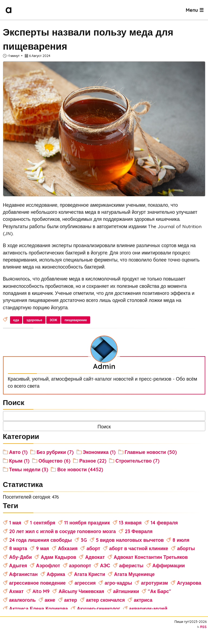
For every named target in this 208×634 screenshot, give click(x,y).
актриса (143, 600)
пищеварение (75, 320)
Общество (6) (54, 461)
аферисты (131, 565)
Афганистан (23, 574)
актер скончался (105, 600)
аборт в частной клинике (138, 548)
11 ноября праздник (87, 522)
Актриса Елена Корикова (38, 608)
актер (70, 600)
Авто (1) (18, 452)
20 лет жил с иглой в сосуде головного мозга (62, 531)
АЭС (105, 565)
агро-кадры (118, 583)
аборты (186, 548)
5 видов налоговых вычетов (130, 540)
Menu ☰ (195, 10)
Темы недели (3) (28, 469)
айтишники (126, 591)
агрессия (85, 583)
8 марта (18, 548)
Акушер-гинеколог (98, 608)
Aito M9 (41, 591)
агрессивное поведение (37, 583)
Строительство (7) (137, 461)
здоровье (34, 320)
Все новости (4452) (80, 469)
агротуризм (154, 583)
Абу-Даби (20, 557)
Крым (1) (19, 461)
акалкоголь (22, 600)
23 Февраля (139, 531)
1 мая (15, 522)
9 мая (42, 548)
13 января (130, 522)
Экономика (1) (99, 452)
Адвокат (95, 557)
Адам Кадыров (58, 557)
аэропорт (80, 565)
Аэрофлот (48, 565)
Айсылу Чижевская (81, 591)
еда (16, 320)
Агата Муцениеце (134, 574)
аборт (93, 548)
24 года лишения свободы (40, 540)
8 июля (181, 540)
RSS (203, 627)
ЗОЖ (53, 320)
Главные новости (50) (151, 452)
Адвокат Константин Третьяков (151, 557)
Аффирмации (168, 565)
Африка (56, 574)
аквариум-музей (148, 608)
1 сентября (42, 522)
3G (84, 540)
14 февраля (164, 522)
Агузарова (189, 583)
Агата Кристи (89, 574)
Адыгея (18, 565)
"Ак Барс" (159, 591)
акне (50, 600)
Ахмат (16, 591)
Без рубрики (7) (55, 452)
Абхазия (68, 548)
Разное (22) (92, 461)
